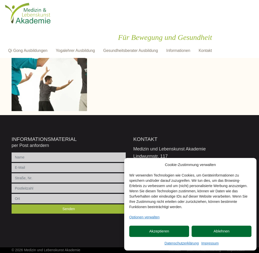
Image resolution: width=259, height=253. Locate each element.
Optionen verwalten (144, 217)
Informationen (178, 50)
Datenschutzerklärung (181, 243)
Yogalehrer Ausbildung (75, 50)
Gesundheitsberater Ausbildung (130, 50)
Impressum (210, 243)
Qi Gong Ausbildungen (28, 50)
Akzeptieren (159, 231)
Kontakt (205, 50)
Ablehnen (221, 231)
